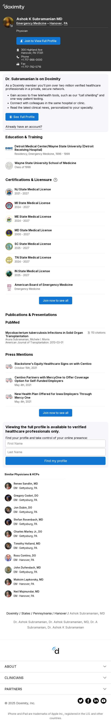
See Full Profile (23, 117)
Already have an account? (23, 126)
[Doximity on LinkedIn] (96, 701)
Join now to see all (55, 300)
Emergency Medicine (31, 23)
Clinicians (55, 678)
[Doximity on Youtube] (103, 701)
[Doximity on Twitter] (80, 701)
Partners (55, 689)
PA (66, 23)
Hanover (56, 23)
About (55, 666)
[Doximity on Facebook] (88, 701)
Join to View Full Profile (38, 41)
